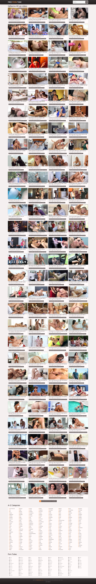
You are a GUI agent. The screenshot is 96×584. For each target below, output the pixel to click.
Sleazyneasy (60, 557)
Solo (69, 543)
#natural (65, 153)
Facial (30, 543)
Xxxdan (79, 560)
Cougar (30, 508)
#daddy (10, 87)
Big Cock (10, 546)
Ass (10, 527)
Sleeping (70, 539)
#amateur (62, 87)
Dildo (30, 526)
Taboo (79, 520)
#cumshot (22, 481)
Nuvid (40, 566)
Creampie (30, 511)
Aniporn (10, 566)
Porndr (40, 572)
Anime (10, 523)
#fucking (24, 71)
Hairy (40, 542)
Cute (30, 517)
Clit (20, 545)
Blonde (20, 511)
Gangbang (41, 526)
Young (79, 546)
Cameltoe (21, 530)
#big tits (14, 22)
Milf (49, 543)
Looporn (40, 557)
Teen (79, 524)
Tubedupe (60, 563)
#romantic (51, 497)
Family (30, 546)
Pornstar (60, 543)
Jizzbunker (31, 572)
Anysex (10, 569)
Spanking (70, 546)
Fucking (40, 523)
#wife (50, 186)
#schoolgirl (45, 169)
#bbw (75, 153)
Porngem (40, 573)
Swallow (80, 517)
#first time (51, 481)
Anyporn (10, 567)
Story (79, 511)
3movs (10, 557)
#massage (21, 317)
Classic (20, 543)
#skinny (10, 120)
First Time (40, 511)
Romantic (70, 517)
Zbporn (79, 566)
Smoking (70, 542)
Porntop (50, 563)
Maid (49, 536)
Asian (10, 526)
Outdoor (60, 526)
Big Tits (10, 548)
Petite (59, 536)
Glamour (40, 533)
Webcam (80, 542)
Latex (49, 527)
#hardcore (22, 22)
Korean (49, 526)
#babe (18, 38)
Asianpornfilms (12, 570)
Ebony (30, 536)
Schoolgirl (70, 523)
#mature (44, 251)
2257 (47, 581)
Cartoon (20, 533)
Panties (59, 527)
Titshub (60, 560)
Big (10, 543)
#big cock (58, 235)
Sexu (49, 573)
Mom (49, 548)
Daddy (30, 520)
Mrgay (40, 563)
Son (69, 545)
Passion (60, 533)
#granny (22, 251)
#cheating (80, 415)
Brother (20, 523)
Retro (69, 514)
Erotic (30, 539)
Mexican (50, 542)
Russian (69, 520)
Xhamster (70, 570)
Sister (69, 533)
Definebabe (21, 563)
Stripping (80, 514)
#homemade (76, 22)
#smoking (40, 71)
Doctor (30, 527)
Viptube (70, 557)
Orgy (59, 524)
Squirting (80, 508)
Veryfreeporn (60, 573)
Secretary (70, 524)
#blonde (18, 169)
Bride (20, 520)
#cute (30, 71)
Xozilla (79, 557)
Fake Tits (30, 545)
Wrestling (80, 545)
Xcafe (69, 567)
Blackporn (21, 557)
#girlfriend (31, 87)
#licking (40, 202)
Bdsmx (10, 572)
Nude (59, 511)
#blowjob (41, 38)
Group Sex (41, 539)
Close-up (20, 546)
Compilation (21, 549)
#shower (41, 350)
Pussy (69, 508)
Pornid (49, 557)
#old (62, 284)
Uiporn (59, 570)
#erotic (24, 497)
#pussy (20, 235)
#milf (33, 38)
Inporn (30, 570)
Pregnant (60, 546)
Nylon (59, 514)
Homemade (50, 508)
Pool (59, 542)
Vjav (69, 560)
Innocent (50, 514)
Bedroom (11, 542)
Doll (30, 530)
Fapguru (20, 567)
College (20, 548)
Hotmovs (30, 567)
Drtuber (20, 566)
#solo (44, 71)
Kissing (49, 523)
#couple (75, 38)
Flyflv (20, 570)
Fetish (30, 549)
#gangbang (22, 38)
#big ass (54, 153)
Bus (20, 527)
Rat (49, 567)
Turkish (79, 533)
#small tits (82, 71)
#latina (18, 186)
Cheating (20, 539)
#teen (10, 104)
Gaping (40, 527)
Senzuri (50, 570)
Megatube (41, 560)
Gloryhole (40, 536)
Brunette (20, 524)
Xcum (69, 569)
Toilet (79, 530)
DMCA (49, 581)
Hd (39, 546)
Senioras (50, 569)
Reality (69, 511)
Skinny (69, 536)
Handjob (40, 543)
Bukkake (20, 526)
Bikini (10, 549)
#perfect (42, 87)
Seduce (69, 526)
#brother (73, 284)
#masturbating (22, 186)
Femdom (30, 548)
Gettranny (21, 573)
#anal (50, 22)
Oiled (59, 517)
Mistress (50, 546)
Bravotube (21, 560)
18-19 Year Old (12, 508)
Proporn (50, 566)
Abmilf (10, 560)
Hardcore (40, 545)
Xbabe (69, 566)
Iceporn (30, 569)
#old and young (81, 22)
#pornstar (63, 71)
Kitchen (50, 524)
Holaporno (31, 566)
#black (25, 448)
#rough (25, 120)
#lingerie (59, 71)
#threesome (58, 22)
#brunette (38, 22)
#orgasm (21, 169)
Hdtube (30, 560)
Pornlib (49, 560)
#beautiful (10, 22)
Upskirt (79, 536)
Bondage (20, 514)
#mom (50, 71)
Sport (69, 549)
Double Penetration (32, 533)
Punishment (60, 549)
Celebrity (20, 536)
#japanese (10, 38)
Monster (50, 549)
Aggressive (11, 514)
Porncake (40, 570)
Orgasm (60, 523)
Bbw (10, 536)
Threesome (80, 527)
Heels (40, 548)
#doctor (64, 120)
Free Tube (14, 2)
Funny (40, 524)
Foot (40, 517)
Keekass (30, 573)
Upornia (60, 572)
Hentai (40, 549)
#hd (84, 202)
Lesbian (50, 530)
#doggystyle (81, 87)
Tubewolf (60, 567)
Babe (10, 530)
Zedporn (80, 567)
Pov (59, 545)
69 (10, 511)
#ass (56, 71)
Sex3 (49, 572)
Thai (79, 526)
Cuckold (30, 514)
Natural (59, 508)
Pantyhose (60, 530)
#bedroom (18, 22)
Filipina (40, 508)
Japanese (50, 520)
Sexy (69, 527)
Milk (49, 545)
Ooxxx (40, 569)
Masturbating (51, 539)
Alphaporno (11, 563)
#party (82, 202)
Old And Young (61, 520)
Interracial (50, 517)
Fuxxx (20, 572)
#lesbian (14, 169)
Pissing (59, 539)
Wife (79, 543)
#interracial (43, 22)
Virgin (79, 539)
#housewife (16, 366)
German (40, 530)
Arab (10, 524)
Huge (49, 511)
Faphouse (21, 569)
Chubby (20, 542)
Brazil (20, 517)
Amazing (10, 517)
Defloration (31, 524)
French (40, 520)
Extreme (30, 542)
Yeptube (80, 563)
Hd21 (30, 557)
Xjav (69, 573)
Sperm (69, 548)
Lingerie (50, 533)
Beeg (10, 573)
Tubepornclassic (61, 566)
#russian (10, 317)
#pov (74, 71)
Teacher (79, 523)
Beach (10, 539)
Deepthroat (31, 523)
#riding (65, 333)
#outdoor (10, 186)
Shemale (70, 530)
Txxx (59, 569)
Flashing (40, 514)
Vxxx (69, 563)
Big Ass (10, 545)
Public (59, 548)
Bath (10, 533)
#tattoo (43, 202)
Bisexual (20, 508)
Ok (39, 567)
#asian (59, 87)
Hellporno (31, 563)
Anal (10, 520)
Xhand (69, 572)
